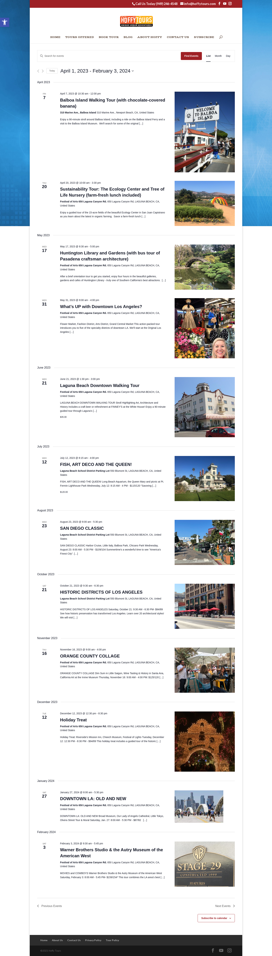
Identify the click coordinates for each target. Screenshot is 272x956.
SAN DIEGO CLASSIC (82, 528)
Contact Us (178, 37)
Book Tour (109, 37)
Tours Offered (79, 37)
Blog (128, 37)
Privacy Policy (93, 940)
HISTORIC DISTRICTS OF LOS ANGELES (101, 592)
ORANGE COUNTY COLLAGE (90, 656)
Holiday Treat (73, 719)
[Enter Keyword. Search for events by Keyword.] (109, 56)
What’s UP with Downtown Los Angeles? (101, 306)
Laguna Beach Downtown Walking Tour (99, 385)
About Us (57, 940)
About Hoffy (149, 37)
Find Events (191, 55)
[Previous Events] (38, 71)
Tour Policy (112, 940)
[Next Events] (43, 71)
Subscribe (204, 37)
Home (55, 37)
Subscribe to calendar (214, 918)
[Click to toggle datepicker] (97, 70)
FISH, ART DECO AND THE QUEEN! (96, 464)
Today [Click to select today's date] (52, 71)
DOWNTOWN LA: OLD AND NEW (93, 798)
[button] (4, 22)
